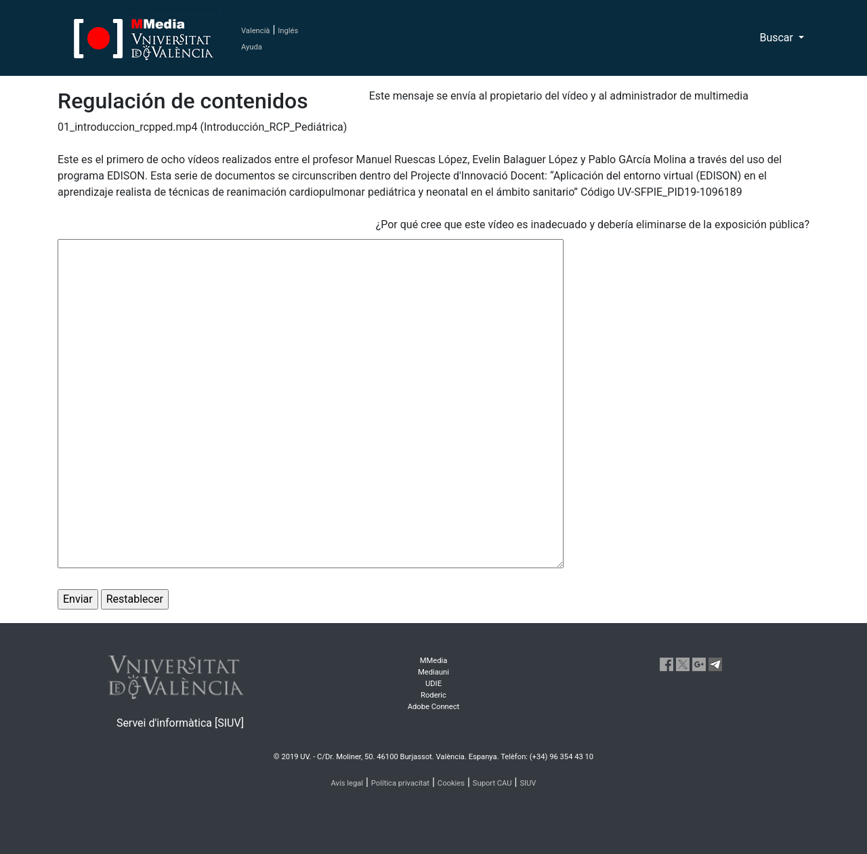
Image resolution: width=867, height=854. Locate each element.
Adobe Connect (433, 706)
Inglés (288, 30)
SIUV (528, 783)
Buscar (777, 37)
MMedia (434, 660)
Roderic (433, 695)
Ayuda (251, 47)
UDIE (433, 683)
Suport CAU (492, 783)
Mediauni (433, 672)
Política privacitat (400, 783)
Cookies (451, 783)
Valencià (255, 30)
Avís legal (347, 783)
